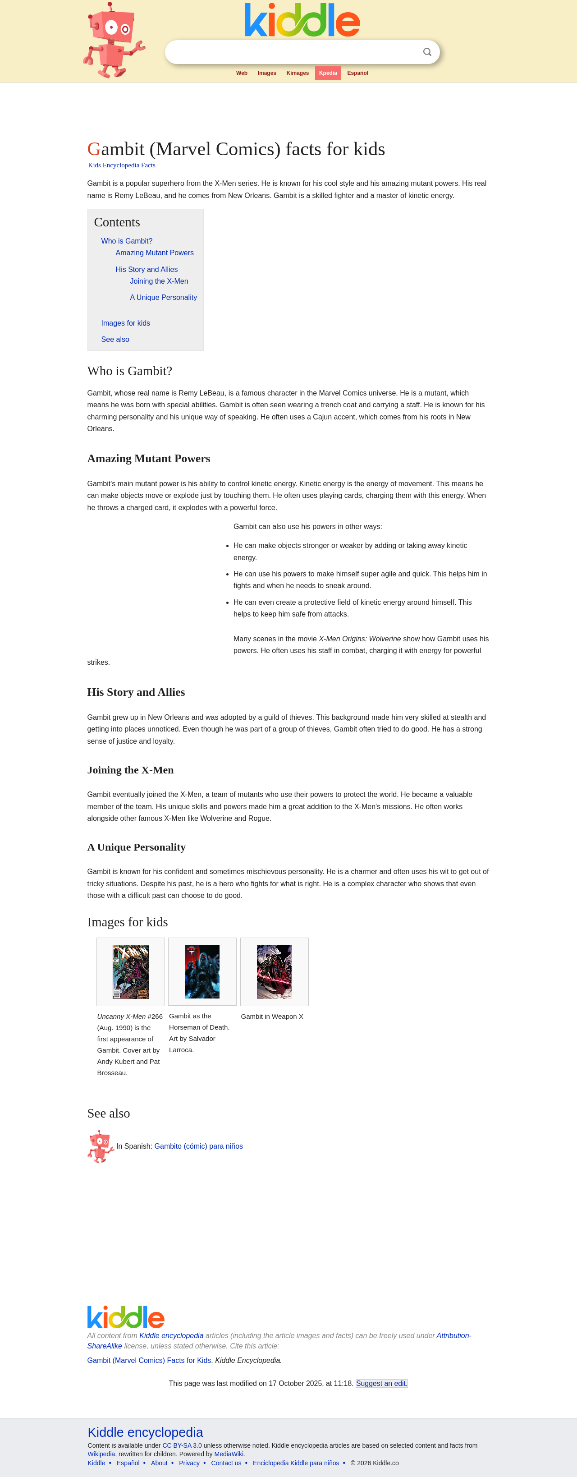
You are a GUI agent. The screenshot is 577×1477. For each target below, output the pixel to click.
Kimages (297, 73)
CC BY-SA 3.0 (181, 1445)
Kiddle (96, 1463)
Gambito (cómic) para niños (199, 1146)
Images (267, 73)
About (159, 1463)
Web (241, 73)
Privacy (189, 1463)
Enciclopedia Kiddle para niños (296, 1463)
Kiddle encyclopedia (171, 1335)
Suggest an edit (381, 1383)
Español (357, 73)
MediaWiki (229, 1454)
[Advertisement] (288, 108)
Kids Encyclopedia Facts (122, 165)
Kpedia (328, 73)
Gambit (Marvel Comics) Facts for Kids (149, 1360)
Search (427, 52)
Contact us (226, 1463)
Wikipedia (101, 1454)
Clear (409, 52)
